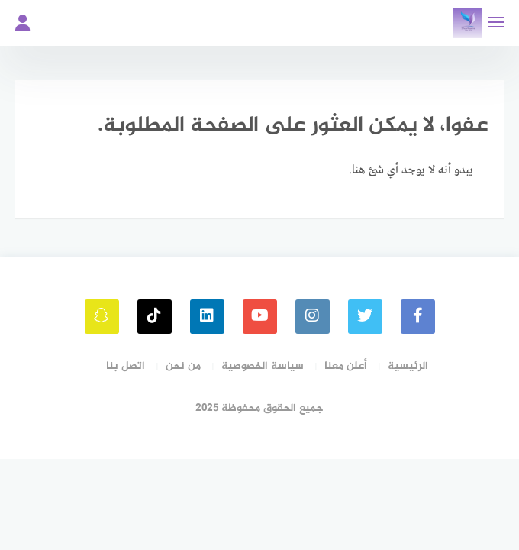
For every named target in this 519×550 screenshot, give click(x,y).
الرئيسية (408, 366)
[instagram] (312, 316)
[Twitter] (365, 316)
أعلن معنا (345, 366)
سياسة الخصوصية (262, 366)
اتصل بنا (125, 366)
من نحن (183, 366)
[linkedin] (207, 316)
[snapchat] (102, 316)
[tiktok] (154, 316)
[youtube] (260, 316)
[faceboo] (418, 316)
